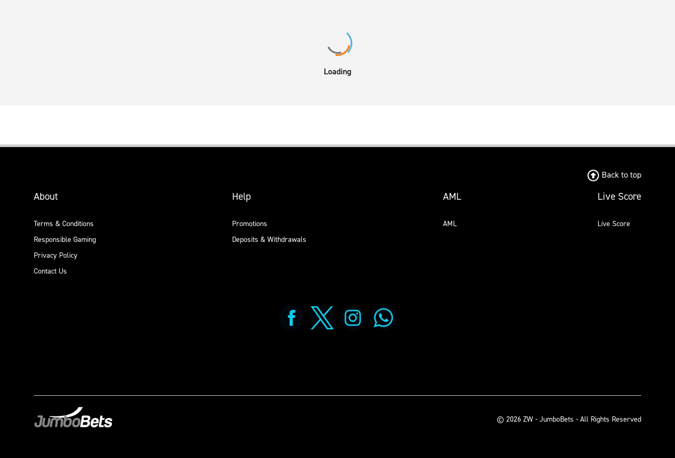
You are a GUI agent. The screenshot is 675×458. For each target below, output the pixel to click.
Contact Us (50, 271)
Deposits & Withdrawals (269, 240)
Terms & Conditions (64, 224)
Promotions (249, 224)
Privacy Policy (56, 255)
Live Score (613, 224)
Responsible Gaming (65, 240)
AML (450, 224)
